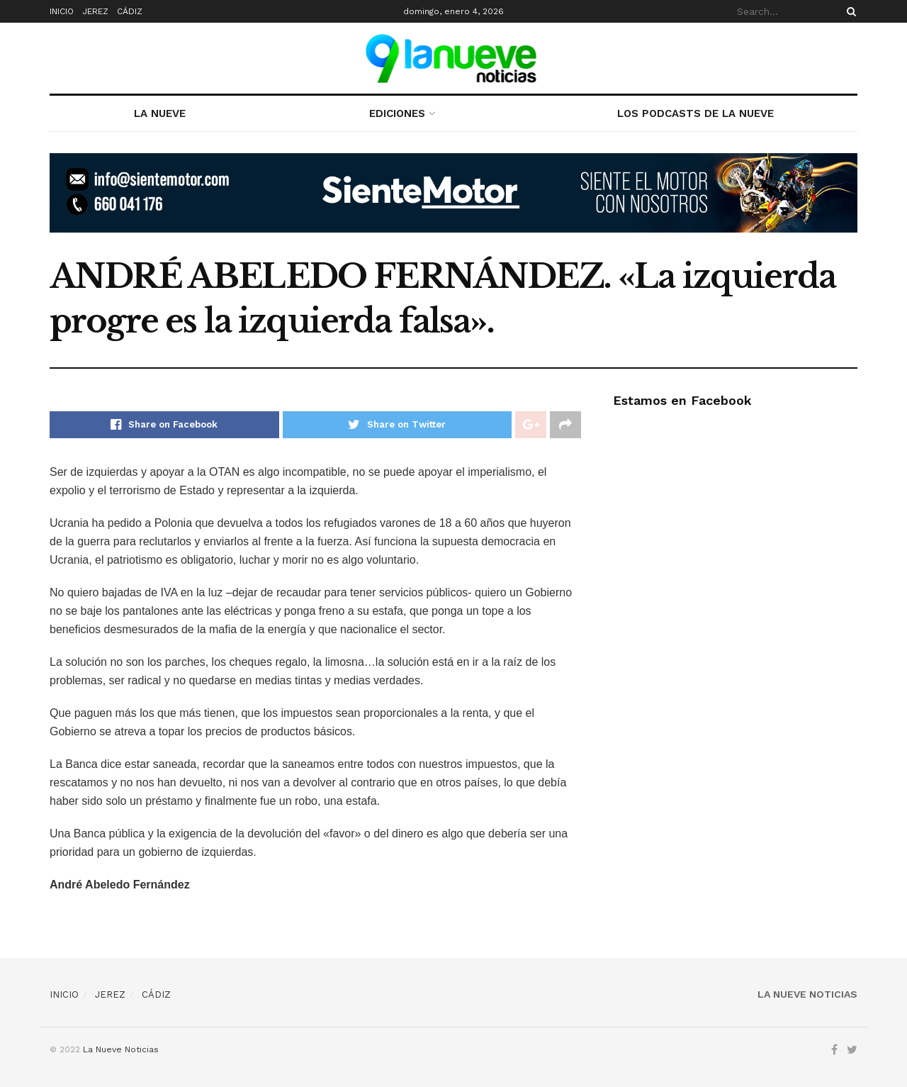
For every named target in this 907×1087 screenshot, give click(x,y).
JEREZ (95, 11)
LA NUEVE (160, 113)
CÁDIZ (129, 11)
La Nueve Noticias (121, 1049)
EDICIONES (397, 113)
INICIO (62, 11)
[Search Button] (849, 11)
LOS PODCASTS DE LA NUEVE (695, 113)
